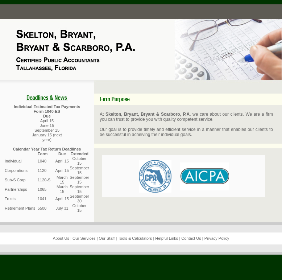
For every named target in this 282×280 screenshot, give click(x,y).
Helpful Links (166, 238)
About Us (61, 238)
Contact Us (191, 238)
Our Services (84, 238)
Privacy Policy (216, 238)
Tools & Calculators (135, 238)
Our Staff (107, 238)
